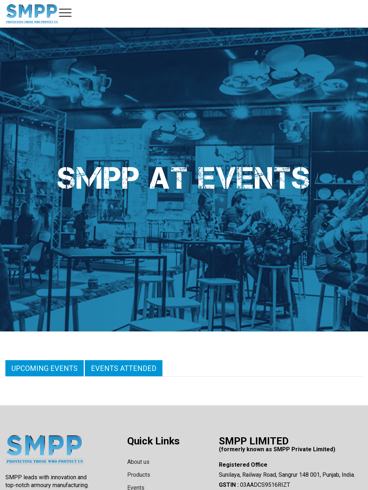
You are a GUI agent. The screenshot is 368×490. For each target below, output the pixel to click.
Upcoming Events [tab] (45, 368)
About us (138, 461)
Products (138, 474)
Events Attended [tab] (123, 368)
